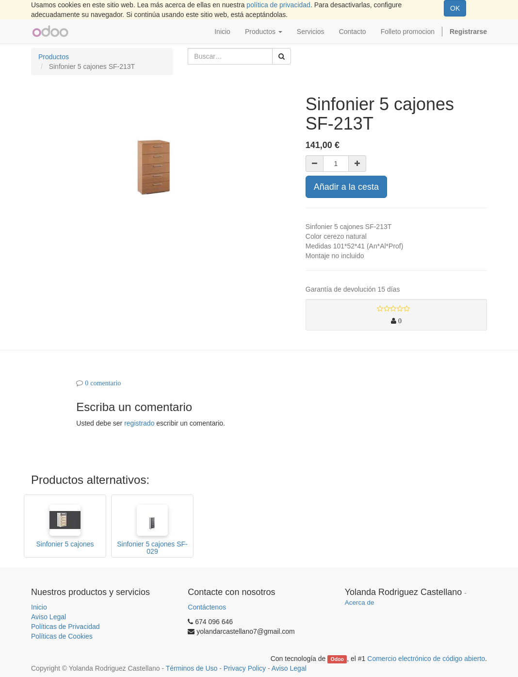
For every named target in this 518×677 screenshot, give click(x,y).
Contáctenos (207, 607)
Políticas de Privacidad (65, 626)
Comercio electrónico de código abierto (426, 658)
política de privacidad (278, 5)
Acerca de (359, 602)
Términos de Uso (192, 668)
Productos (53, 57)
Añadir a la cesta (346, 187)
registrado (139, 423)
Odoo (337, 659)
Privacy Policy (245, 668)
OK (455, 8)
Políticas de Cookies (62, 636)
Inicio (39, 607)
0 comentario (103, 383)
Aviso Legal (48, 617)
